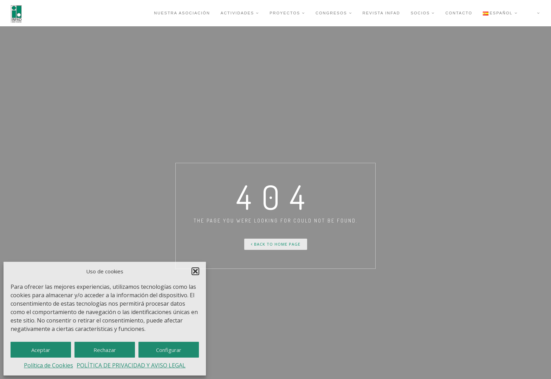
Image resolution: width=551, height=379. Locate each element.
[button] (195, 271)
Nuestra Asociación (182, 13)
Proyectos (287, 13)
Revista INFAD (381, 13)
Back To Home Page (275, 244)
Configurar (168, 349)
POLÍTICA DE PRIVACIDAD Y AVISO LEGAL (131, 365)
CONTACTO (458, 13)
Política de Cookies (48, 365)
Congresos (334, 13)
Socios (423, 13)
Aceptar (40, 349)
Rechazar (104, 349)
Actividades (240, 13)
